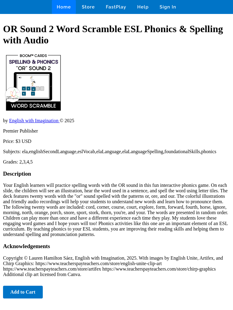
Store (88, 7)
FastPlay (116, 7)
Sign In (168, 7)
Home (64, 7)
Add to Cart (22, 292)
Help (143, 7)
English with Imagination (34, 120)
